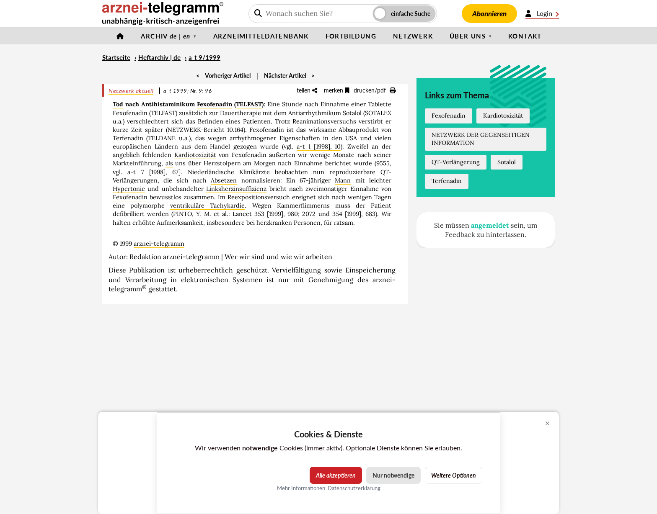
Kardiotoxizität (195, 155)
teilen (307, 90)
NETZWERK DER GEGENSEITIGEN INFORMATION (481, 139)
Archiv (165, 36)
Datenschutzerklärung (354, 488)
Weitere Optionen (453, 475)
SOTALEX (378, 113)
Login (542, 13)
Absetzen (224, 180)
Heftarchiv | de (159, 57)
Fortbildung (351, 36)
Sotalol (352, 113)
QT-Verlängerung (456, 162)
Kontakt (525, 36)
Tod (118, 104)
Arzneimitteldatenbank (261, 36)
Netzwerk (413, 36)
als (169, 163)
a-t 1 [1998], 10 (319, 146)
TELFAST (249, 104)
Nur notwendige (393, 475)
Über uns (468, 36)
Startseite (116, 57)
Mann (343, 180)
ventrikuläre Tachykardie (207, 205)
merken (336, 90)
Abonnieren (489, 13)
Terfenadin (128, 138)
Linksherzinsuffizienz (236, 189)
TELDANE (162, 138)
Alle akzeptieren (336, 475)
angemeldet (490, 225)
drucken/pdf (375, 90)
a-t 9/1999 (204, 57)
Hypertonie (129, 189)
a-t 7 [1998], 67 (152, 172)
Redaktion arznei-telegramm (174, 256)
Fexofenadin (214, 104)
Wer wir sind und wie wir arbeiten (278, 256)
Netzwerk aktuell (131, 90)
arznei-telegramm (159, 243)
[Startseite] (120, 36)
